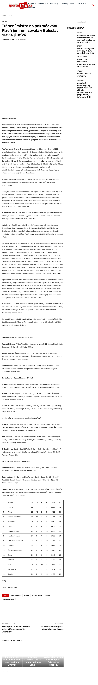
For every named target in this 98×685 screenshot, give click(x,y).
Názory (80, 67)
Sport (10, 16)
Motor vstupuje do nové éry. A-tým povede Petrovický (86, 48)
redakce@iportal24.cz (53, 669)
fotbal (27, 568)
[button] (93, 6)
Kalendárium (82, 55)
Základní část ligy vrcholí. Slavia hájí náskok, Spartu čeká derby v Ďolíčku (53, 638)
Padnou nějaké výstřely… (85, 69)
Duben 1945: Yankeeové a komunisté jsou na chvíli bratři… (85, 58)
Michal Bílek (37, 568)
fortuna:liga (16, 568)
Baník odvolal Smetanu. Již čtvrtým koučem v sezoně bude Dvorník (12, 638)
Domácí (79, 33)
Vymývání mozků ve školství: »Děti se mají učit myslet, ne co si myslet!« (86, 37)
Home (4, 16)
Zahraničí (80, 75)
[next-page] (7, 646)
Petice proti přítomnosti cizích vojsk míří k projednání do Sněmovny (16, 602)
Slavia (47, 568)
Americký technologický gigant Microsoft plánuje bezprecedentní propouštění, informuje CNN (86, 80)
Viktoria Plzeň (9, 572)
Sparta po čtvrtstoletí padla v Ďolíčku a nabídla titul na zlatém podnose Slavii (32, 638)
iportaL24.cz (9, 40)
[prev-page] (3, 646)
